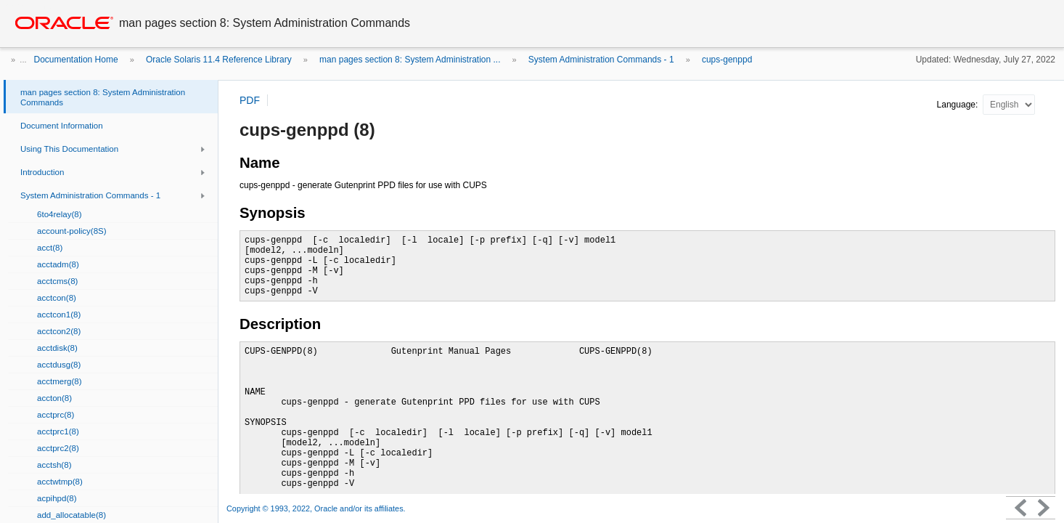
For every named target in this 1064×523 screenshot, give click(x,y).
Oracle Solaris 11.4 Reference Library (219, 59)
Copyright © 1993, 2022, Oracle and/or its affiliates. (317, 508)
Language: (959, 105)
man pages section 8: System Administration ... (409, 59)
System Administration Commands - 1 (601, 59)
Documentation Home (76, 59)
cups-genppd (727, 59)
